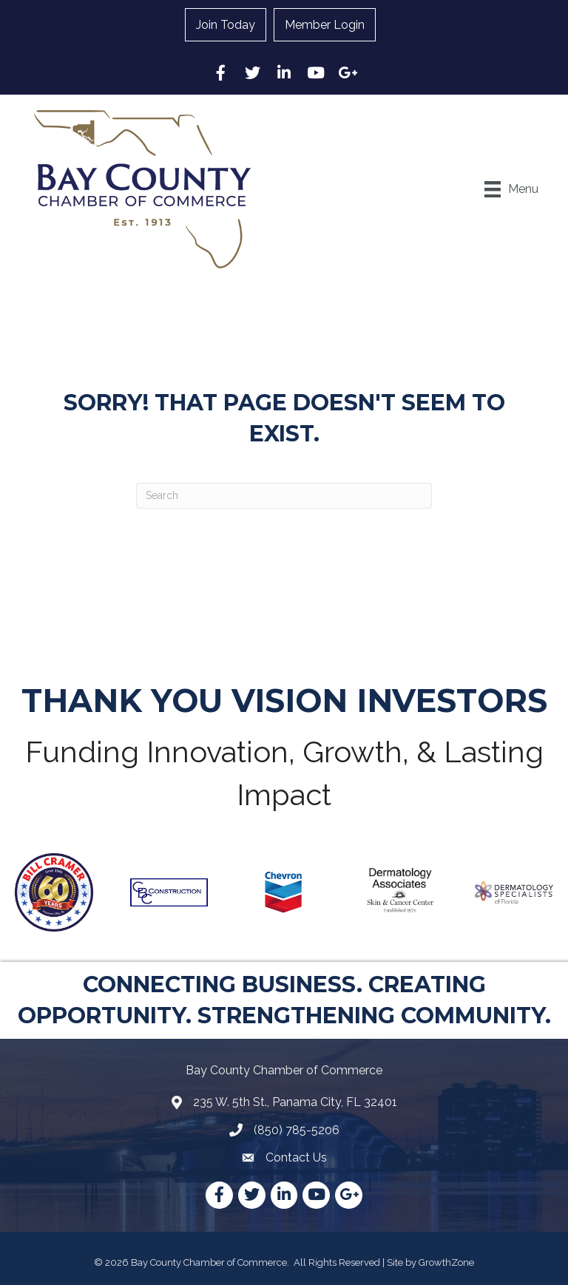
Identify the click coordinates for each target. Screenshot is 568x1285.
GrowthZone (446, 1262)
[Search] (284, 496)
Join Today (225, 25)
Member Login (325, 25)
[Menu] (511, 189)
